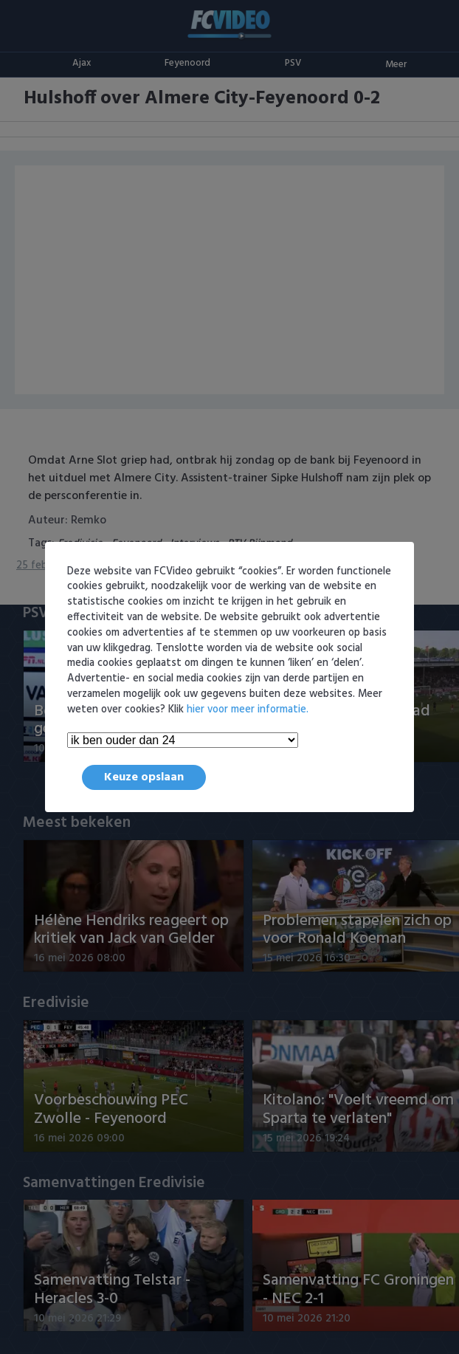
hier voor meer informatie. (247, 709)
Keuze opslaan (144, 777)
